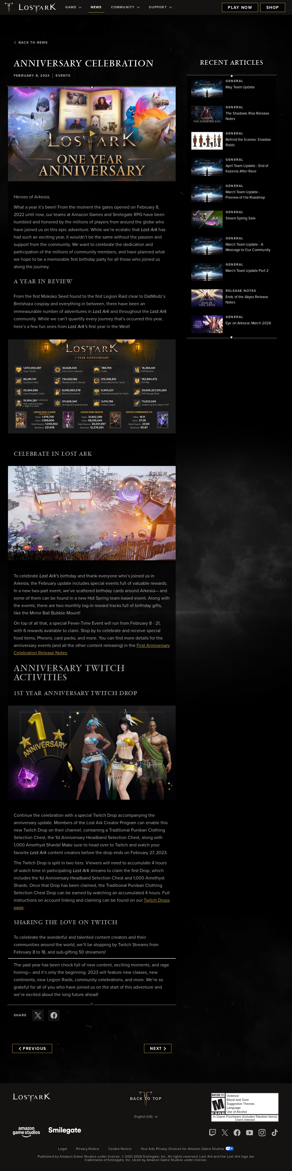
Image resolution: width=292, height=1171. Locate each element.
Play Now (240, 8)
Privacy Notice (87, 1149)
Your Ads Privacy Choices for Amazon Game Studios (187, 1149)
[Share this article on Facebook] (54, 1015)
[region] (231, 206)
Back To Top (146, 1098)
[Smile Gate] (64, 1132)
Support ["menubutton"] (160, 7)
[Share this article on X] (38, 1015)
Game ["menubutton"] (73, 7)
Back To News (30, 42)
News (96, 7)
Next (158, 1049)
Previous (32, 1049)
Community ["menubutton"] (125, 7)
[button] (92, 134)
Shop (272, 8)
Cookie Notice (119, 1149)
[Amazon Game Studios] (26, 1132)
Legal (62, 1149)
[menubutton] (146, 1117)
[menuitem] (73, 7)
